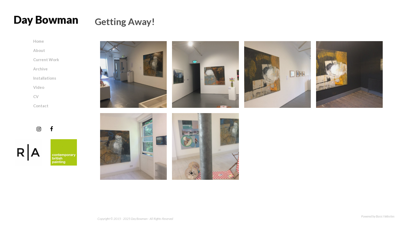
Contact (40, 105)
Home (38, 41)
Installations (44, 78)
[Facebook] (51, 129)
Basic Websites (385, 216)
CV (36, 96)
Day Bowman (46, 19)
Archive (40, 68)
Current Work (46, 59)
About (39, 50)
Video (38, 87)
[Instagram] (38, 129)
